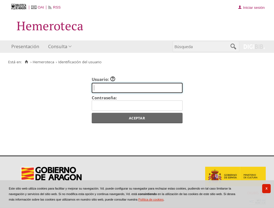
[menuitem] (26, 46)
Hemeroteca (43, 61)
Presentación (25, 46)
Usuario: (103, 79)
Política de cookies (151, 199)
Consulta (57, 46)
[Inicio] (26, 62)
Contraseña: (104, 97)
